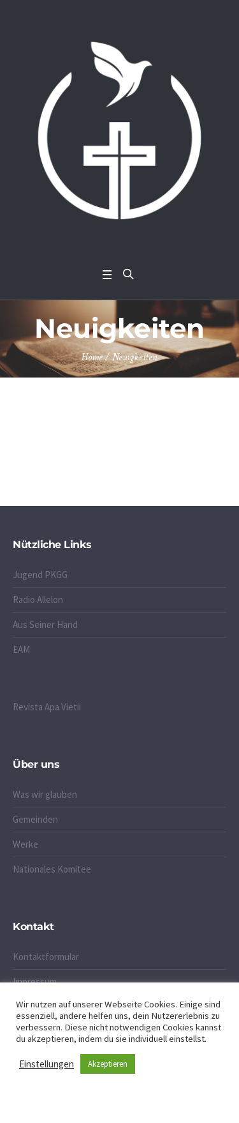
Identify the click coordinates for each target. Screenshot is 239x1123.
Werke (25, 844)
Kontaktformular (46, 957)
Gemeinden (35, 819)
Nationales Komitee (52, 869)
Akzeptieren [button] (107, 1063)
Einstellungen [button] (46, 1064)
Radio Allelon (38, 599)
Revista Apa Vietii (47, 707)
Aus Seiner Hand (45, 624)
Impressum (35, 981)
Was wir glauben (45, 794)
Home (92, 357)
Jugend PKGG (40, 575)
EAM (21, 649)
